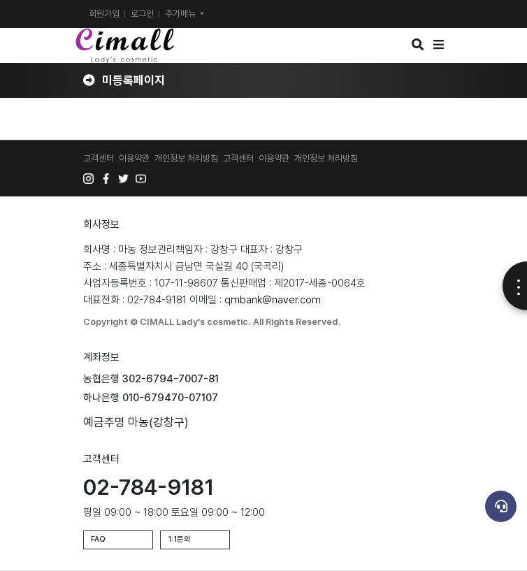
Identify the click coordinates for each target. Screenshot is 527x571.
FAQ (98, 539)
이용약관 (134, 158)
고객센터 (98, 158)
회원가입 (104, 13)
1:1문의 (179, 539)
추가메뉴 (181, 13)
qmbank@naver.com (272, 300)
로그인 (142, 13)
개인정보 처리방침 (186, 158)
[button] (418, 44)
